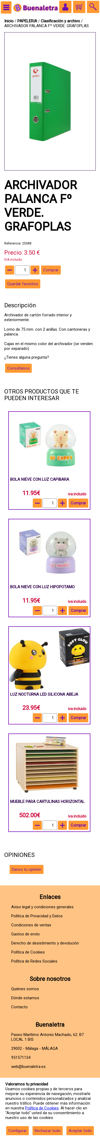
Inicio (9, 21)
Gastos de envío (25, 934)
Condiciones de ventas (31, 925)
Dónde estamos (25, 998)
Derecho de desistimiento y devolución (45, 943)
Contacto (19, 1007)
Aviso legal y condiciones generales (42, 907)
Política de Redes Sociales (34, 961)
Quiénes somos (25, 988)
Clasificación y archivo (61, 21)
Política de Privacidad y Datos (37, 916)
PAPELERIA (27, 21)
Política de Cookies (42, 1108)
